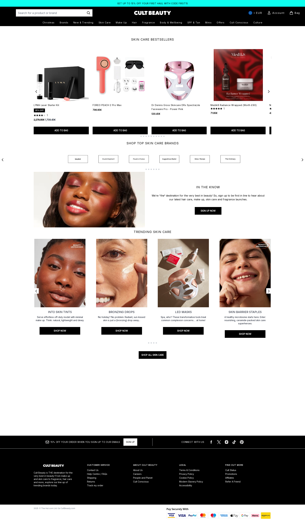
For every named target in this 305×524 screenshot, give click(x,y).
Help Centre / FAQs (97, 474)
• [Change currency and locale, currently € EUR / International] (255, 13)
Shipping (91, 477)
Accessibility (185, 485)
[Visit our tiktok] (234, 442)
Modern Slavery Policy (191, 481)
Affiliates (229, 477)
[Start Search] (88, 12)
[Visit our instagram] (226, 442)
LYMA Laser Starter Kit (46, 137)
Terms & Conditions (189, 470)
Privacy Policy (186, 474)
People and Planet (142, 477)
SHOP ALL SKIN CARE (152, 384)
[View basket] (294, 13)
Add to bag (61, 162)
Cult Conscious (141, 481)
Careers (137, 474)
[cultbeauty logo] (152, 13)
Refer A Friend (233, 481)
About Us (138, 470)
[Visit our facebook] (211, 442)
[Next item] (268, 123)
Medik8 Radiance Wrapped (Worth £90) (233, 137)
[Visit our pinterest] (242, 442)
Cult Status (230, 470)
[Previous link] (36, 320)
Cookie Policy (186, 477)
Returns (91, 481)
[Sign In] (276, 13)
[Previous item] (36, 123)
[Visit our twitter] (219, 442)
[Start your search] (54, 12)
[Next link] (268, 320)
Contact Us (92, 470)
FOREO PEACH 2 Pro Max (107, 137)
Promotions (231, 474)
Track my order (95, 485)
